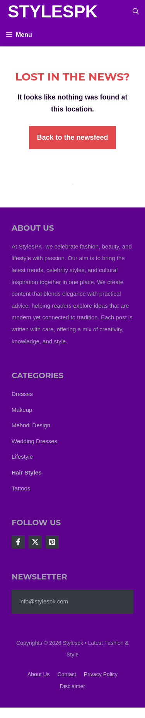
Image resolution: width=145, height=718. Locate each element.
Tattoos (21, 488)
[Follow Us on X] (35, 541)
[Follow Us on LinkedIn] (52, 541)
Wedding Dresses (34, 441)
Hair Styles (27, 472)
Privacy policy (101, 674)
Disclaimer (72, 686)
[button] (135, 11)
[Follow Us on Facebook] (18, 541)
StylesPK (52, 11)
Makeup (22, 409)
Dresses (22, 394)
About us (38, 674)
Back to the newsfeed (72, 137)
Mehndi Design (31, 425)
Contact (67, 674)
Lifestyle (22, 456)
